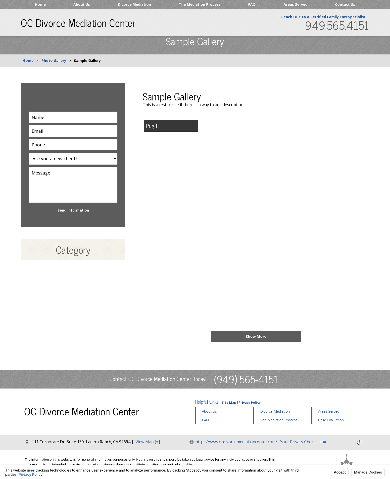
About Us (81, 4)
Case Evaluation (331, 420)
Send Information (73, 210)
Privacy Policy (250, 402)
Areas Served (295, 4)
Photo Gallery (54, 60)
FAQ (252, 4)
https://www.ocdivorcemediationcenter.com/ (236, 441)
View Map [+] (148, 441)
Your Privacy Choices (303, 441)
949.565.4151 (336, 26)
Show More (256, 336)
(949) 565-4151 (246, 379)
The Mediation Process (200, 4)
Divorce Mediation (134, 4)
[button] (282, 411)
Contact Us (345, 4)
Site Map (229, 402)
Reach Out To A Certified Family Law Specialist (323, 17)
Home (40, 4)
